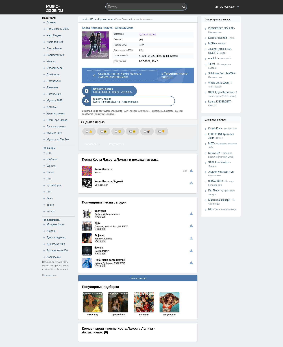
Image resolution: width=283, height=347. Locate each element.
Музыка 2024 (54, 133)
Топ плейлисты (51, 219)
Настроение (54, 94)
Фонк (50, 198)
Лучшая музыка (56, 126)
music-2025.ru (89, 19)
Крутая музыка (56, 113)
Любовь (51, 231)
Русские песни (105, 19)
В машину (52, 87)
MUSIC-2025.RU (54, 8)
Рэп (49, 191)
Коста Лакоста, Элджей (109, 171)
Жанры (51, 61)
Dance (50, 172)
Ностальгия (54, 81)
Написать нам (49, 275)
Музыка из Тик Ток (58, 139)
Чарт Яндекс (54, 35)
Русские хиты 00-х (57, 250)
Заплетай (100, 200)
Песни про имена (57, 120)
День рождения (56, 237)
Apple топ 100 (55, 41)
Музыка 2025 (54, 100)
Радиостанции (55, 54)
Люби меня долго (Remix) (110, 250)
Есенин (99, 237)
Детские (51, 107)
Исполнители (54, 68)
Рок (49, 178)
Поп (49, 152)
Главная (51, 22)
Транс (50, 204)
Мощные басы (55, 224)
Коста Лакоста (103, 159)
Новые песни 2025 (58, 28)
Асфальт (100, 225)
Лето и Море (54, 48)
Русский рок (54, 185)
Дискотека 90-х (56, 244)
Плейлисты (53, 74)
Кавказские (54, 257)
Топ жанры (48, 148)
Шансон (51, 165)
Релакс (51, 211)
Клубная (52, 159)
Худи (97, 213)
